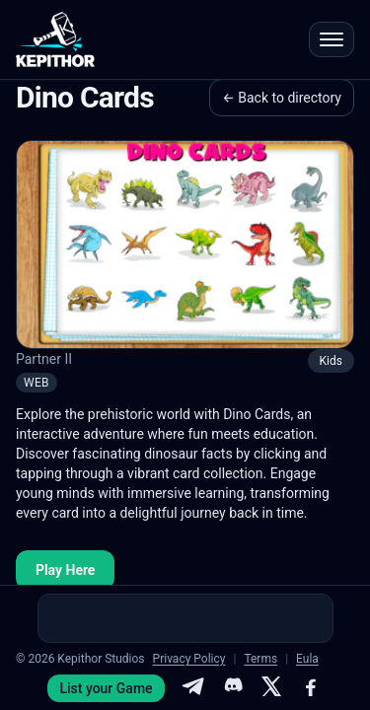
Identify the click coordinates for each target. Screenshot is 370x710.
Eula (307, 659)
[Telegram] (192, 688)
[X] (271, 688)
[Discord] (232, 688)
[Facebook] (311, 688)
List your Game (105, 688)
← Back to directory (281, 98)
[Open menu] (331, 39)
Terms (260, 659)
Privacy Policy (189, 659)
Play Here (65, 570)
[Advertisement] (185, 618)
